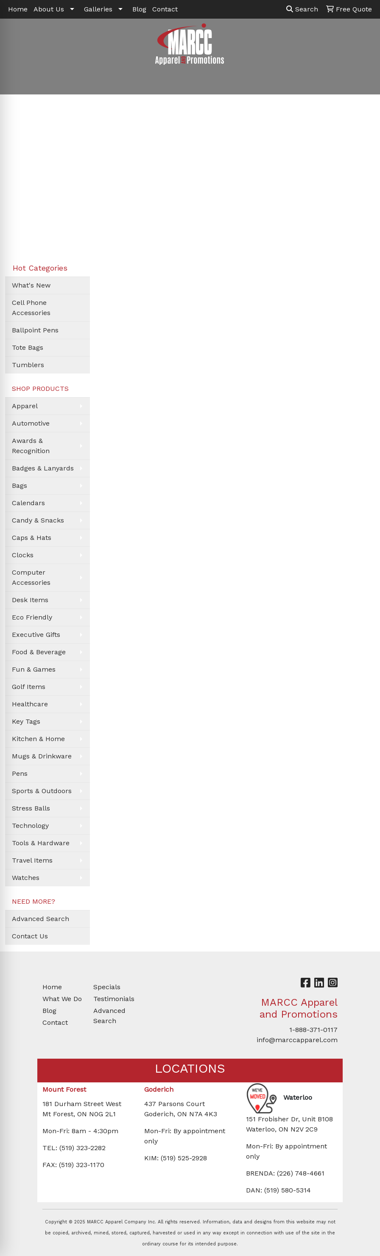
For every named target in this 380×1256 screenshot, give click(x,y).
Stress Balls (31, 808)
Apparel (25, 406)
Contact (165, 9)
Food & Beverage (39, 652)
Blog (139, 9)
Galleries (98, 9)
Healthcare (30, 704)
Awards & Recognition (31, 446)
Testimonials (113, 999)
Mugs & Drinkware (42, 756)
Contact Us (30, 936)
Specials (106, 987)
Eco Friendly (32, 617)
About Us (49, 9)
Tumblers (28, 365)
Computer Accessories (31, 577)
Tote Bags (27, 347)
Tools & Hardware (41, 843)
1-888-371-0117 (313, 1030)
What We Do (62, 999)
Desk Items (30, 600)
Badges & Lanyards (43, 468)
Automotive (31, 423)
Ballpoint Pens (35, 330)
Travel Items (32, 860)
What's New (31, 285)
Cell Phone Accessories (31, 308)
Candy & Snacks (38, 520)
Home (18, 9)
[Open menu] (363, 82)
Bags (19, 485)
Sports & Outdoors (42, 791)
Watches (25, 878)
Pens (20, 773)
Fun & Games (34, 669)
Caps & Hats (31, 538)
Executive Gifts (36, 635)
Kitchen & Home (38, 739)
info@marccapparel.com (297, 1040)
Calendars (28, 503)
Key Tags (26, 721)
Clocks (23, 555)
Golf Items (28, 687)
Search (302, 9)
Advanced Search (40, 919)
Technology (30, 826)
